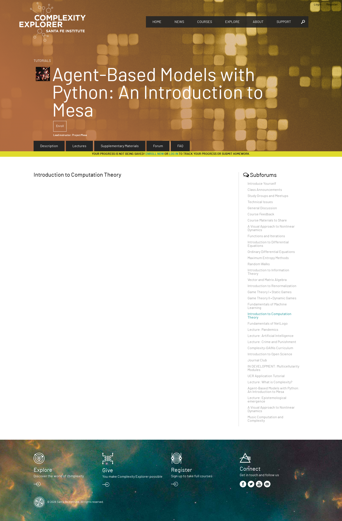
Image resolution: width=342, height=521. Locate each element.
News (179, 22)
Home (156, 22)
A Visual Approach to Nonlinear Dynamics (271, 228)
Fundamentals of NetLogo (268, 323)
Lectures (79, 146)
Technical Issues (260, 202)
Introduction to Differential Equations (268, 243)
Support (284, 22)
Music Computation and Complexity (265, 418)
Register (332, 4)
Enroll (60, 126)
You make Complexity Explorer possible (132, 476)
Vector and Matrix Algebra (267, 280)
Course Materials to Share (267, 220)
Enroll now (154, 153)
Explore (232, 22)
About (258, 22)
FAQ (180, 146)
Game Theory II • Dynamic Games (272, 298)
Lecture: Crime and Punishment (272, 342)
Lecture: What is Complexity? (270, 382)
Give (107, 470)
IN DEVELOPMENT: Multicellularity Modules (273, 368)
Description (49, 146)
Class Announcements (265, 190)
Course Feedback (261, 214)
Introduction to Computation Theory (269, 315)
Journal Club (257, 360)
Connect (250, 469)
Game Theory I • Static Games (270, 292)
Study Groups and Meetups (268, 196)
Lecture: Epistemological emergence (267, 399)
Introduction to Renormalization (272, 286)
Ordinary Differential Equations (271, 252)
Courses (204, 22)
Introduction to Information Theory (268, 271)
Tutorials (42, 61)
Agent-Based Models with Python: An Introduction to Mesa (273, 390)
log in (173, 153)
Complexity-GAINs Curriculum (270, 348)
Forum (158, 146)
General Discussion (262, 208)
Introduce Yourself (262, 183)
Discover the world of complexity (59, 476)
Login (317, 4)
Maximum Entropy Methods (268, 258)
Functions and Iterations (266, 236)
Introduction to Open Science (270, 354)
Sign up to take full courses (191, 476)
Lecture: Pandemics (263, 329)
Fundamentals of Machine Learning (267, 306)
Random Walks (259, 264)
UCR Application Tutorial (266, 376)
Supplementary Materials (120, 146)
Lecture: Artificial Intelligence (271, 336)
